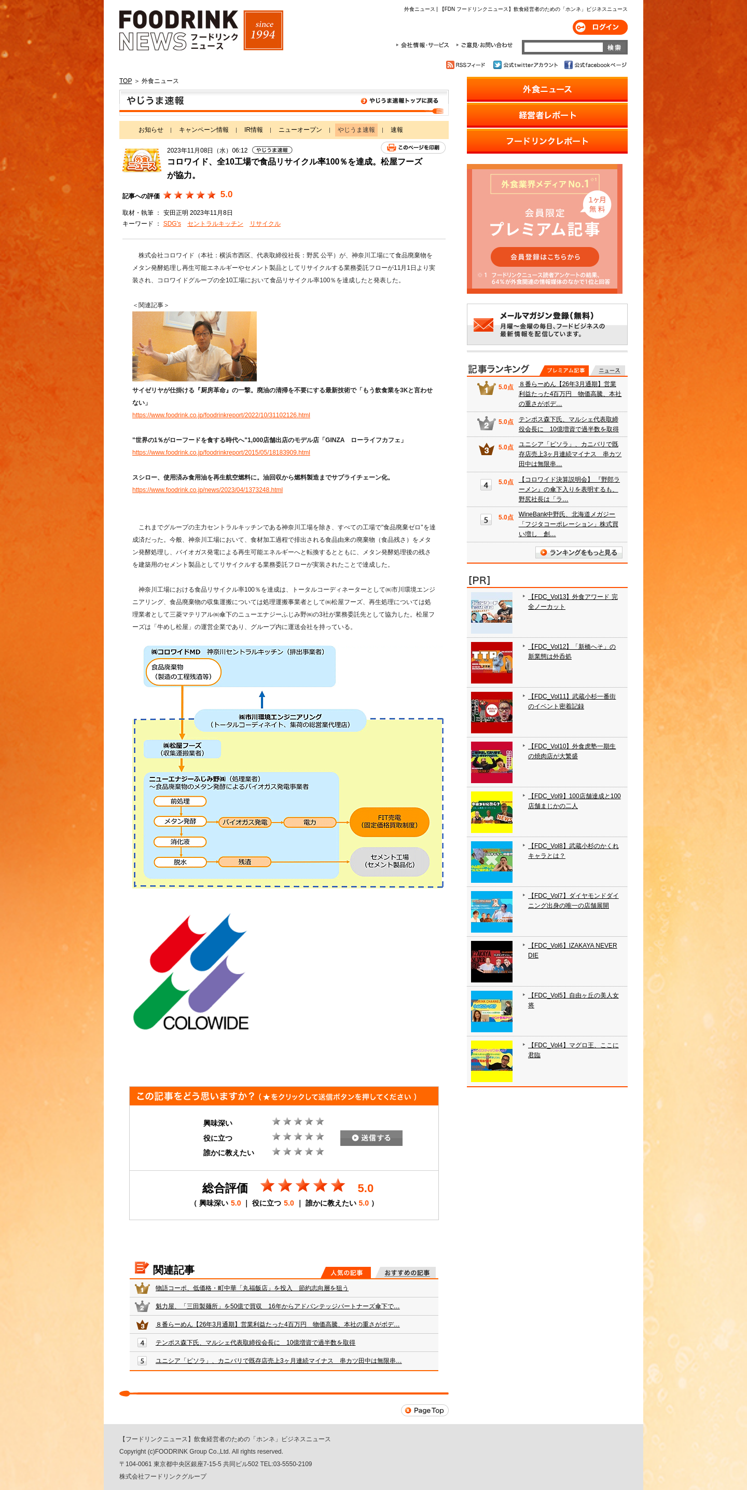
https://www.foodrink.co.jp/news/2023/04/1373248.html (207, 490)
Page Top (425, 1410)
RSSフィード (467, 65)
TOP (125, 81)
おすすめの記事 (405, 1272)
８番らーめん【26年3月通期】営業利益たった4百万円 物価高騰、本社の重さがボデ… (278, 1324)
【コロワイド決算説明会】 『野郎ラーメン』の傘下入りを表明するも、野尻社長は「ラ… (569, 489)
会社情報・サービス (424, 45)
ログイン (600, 27)
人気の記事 (346, 1272)
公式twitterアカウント (526, 65)
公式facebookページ (595, 65)
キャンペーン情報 (204, 129)
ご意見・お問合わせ (484, 45)
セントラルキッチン (215, 223)
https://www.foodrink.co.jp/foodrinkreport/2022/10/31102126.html (221, 415)
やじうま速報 (284, 103)
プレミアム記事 (564, 370)
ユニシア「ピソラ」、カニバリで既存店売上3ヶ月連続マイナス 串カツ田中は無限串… (279, 1360)
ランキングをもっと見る (578, 552)
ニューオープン (300, 129)
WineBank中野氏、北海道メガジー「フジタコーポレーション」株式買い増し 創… (568, 524)
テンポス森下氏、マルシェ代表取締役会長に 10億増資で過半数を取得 (255, 1342)
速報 (397, 129)
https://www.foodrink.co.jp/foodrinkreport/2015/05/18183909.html (221, 452)
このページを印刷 (413, 148)
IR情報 (253, 129)
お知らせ (151, 129)
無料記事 (607, 370)
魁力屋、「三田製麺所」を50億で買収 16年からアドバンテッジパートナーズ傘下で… (278, 1306)
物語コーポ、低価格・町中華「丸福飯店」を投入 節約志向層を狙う (252, 1288)
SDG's (172, 223)
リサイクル (265, 223)
